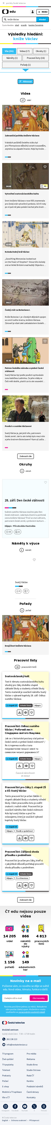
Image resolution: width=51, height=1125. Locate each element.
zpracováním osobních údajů (31, 1012)
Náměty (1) (12, 57)
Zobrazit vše (26, 456)
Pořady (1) (25, 64)
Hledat (42, 19)
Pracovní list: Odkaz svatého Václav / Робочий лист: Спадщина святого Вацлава (22, 729)
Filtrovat (27, 81)
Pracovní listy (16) (36, 57)
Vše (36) (9, 51)
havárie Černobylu (36, 25)
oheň (17, 25)
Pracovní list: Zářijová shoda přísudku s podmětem (22, 853)
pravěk (24, 25)
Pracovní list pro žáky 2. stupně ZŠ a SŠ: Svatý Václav (25, 788)
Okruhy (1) (41, 51)
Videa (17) (25, 51)
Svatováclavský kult (17, 676)
